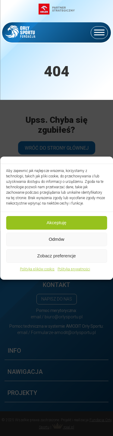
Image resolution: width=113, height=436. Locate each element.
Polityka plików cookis (37, 269)
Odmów (56, 239)
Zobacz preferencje (56, 255)
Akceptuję (57, 222)
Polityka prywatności (74, 269)
